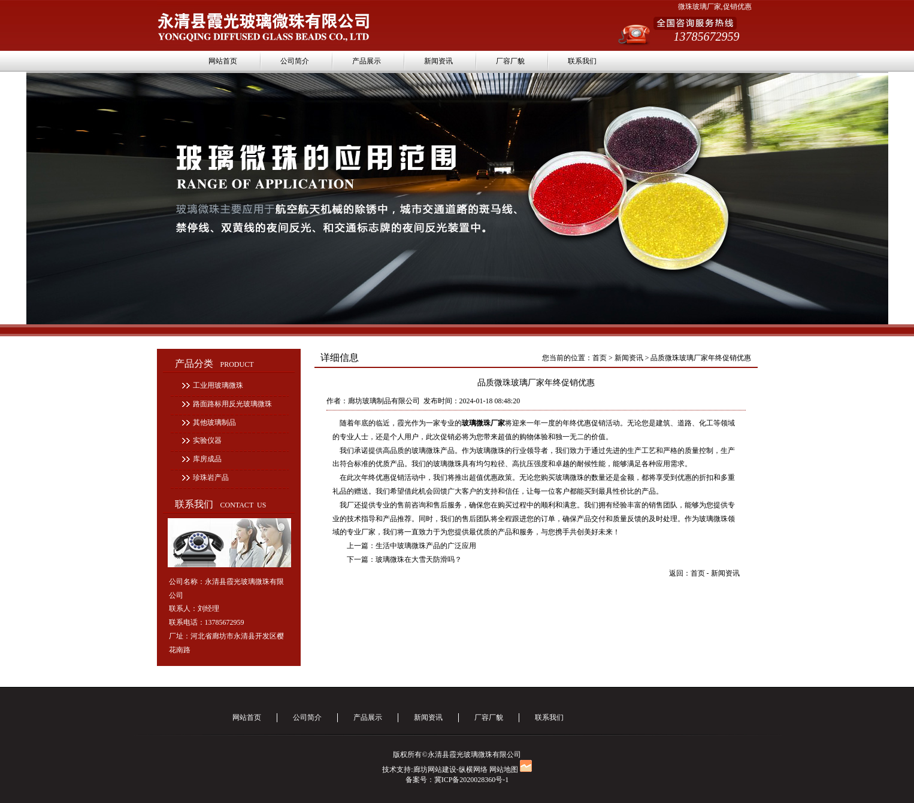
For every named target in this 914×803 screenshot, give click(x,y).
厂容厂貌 (510, 61)
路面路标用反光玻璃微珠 (232, 404)
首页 (599, 358)
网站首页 (222, 61)
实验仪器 (207, 440)
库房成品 (207, 459)
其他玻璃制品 (214, 422)
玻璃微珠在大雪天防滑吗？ (419, 559)
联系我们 (582, 61)
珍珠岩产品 (211, 477)
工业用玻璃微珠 (218, 385)
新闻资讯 (438, 61)
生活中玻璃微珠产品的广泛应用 (426, 546)
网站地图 (503, 769)
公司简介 (294, 61)
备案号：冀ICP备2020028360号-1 (457, 779)
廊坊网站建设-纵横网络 (450, 769)
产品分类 (214, 363)
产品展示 (366, 61)
